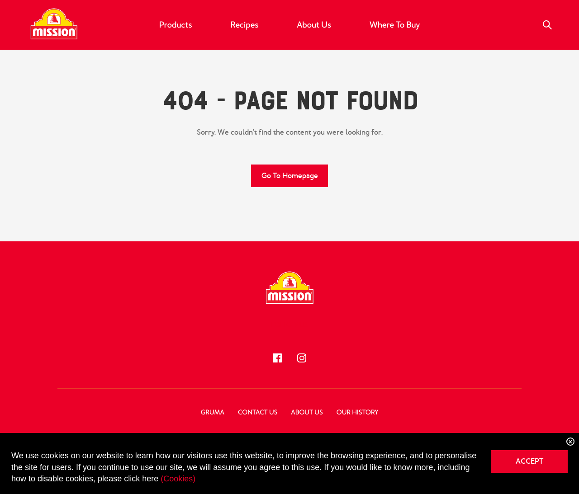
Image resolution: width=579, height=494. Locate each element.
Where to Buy (395, 25)
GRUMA (212, 413)
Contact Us (257, 413)
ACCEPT (529, 461)
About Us (314, 25)
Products (175, 25)
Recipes (244, 25)
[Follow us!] (277, 358)
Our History (357, 413)
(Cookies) (178, 478)
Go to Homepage (289, 175)
